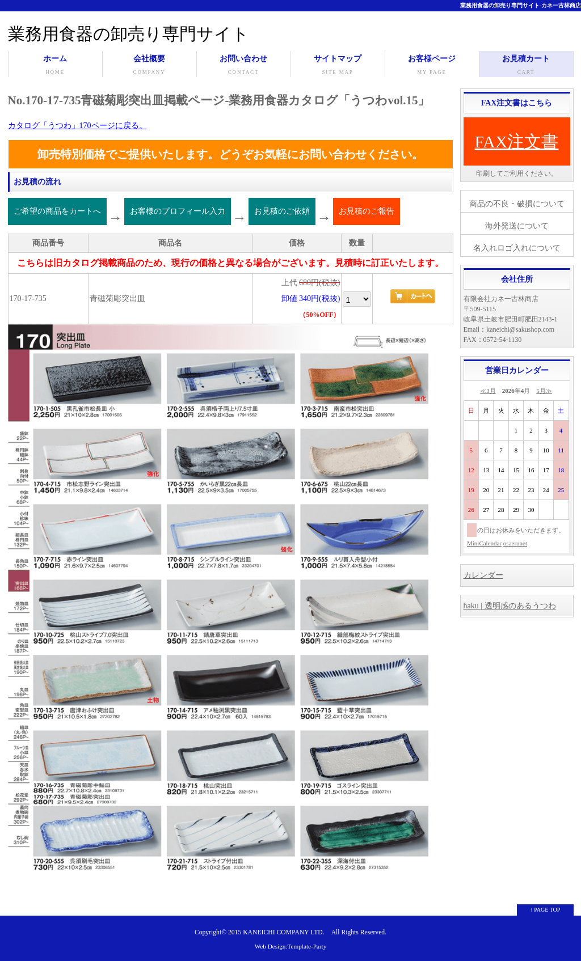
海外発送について (517, 226)
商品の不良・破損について (517, 204)
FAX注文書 (517, 141)
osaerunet (515, 543)
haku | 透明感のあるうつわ (510, 606)
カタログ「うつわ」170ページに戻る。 (77, 125)
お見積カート (526, 65)
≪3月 (488, 390)
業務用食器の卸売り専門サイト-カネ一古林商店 (520, 5)
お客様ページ (432, 65)
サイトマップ (338, 65)
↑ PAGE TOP (545, 910)
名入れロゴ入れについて (517, 248)
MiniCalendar (484, 543)
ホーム (55, 65)
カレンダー (483, 575)
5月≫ (544, 390)
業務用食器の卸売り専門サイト (128, 33)
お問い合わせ (243, 65)
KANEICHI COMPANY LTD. (283, 932)
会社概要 (149, 65)
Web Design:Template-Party (291, 946)
